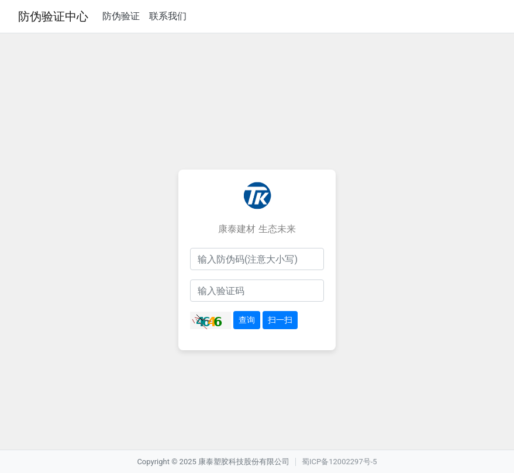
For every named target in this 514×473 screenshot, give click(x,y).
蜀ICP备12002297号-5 (339, 461)
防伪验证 (121, 16)
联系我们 (168, 16)
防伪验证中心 (53, 16)
